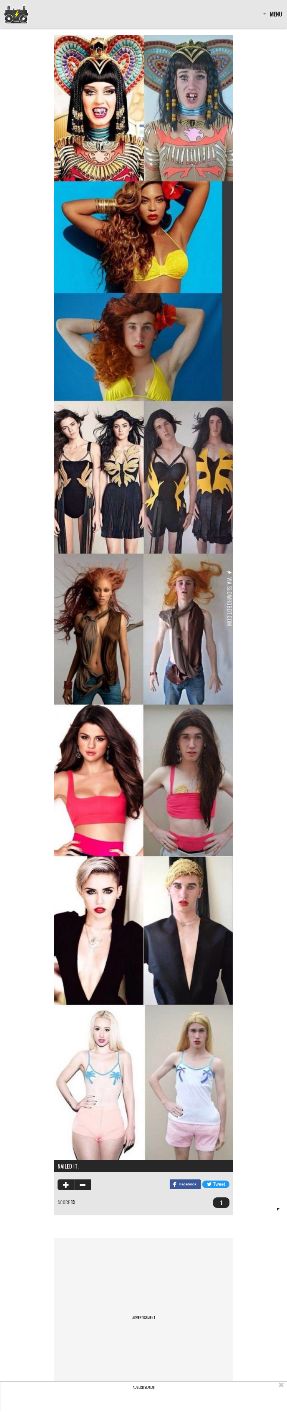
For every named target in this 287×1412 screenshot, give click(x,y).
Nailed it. (68, 1166)
